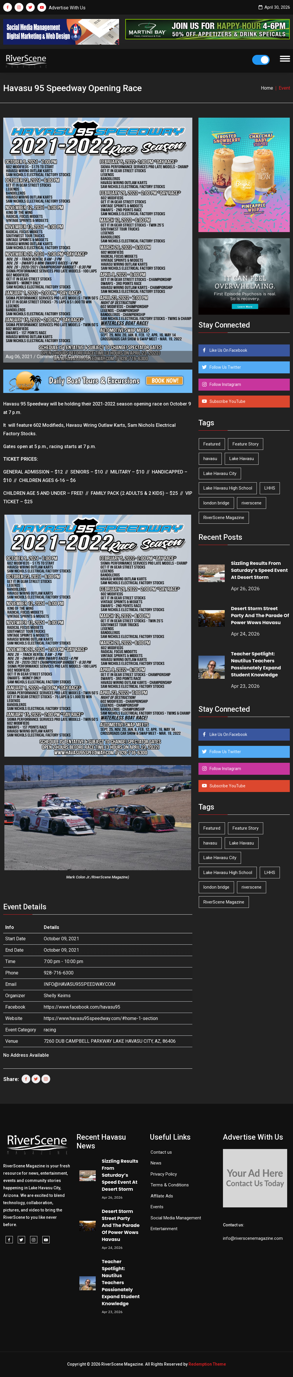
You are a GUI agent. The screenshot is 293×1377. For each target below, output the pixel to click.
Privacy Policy (164, 1174)
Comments (63, 356)
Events (157, 1206)
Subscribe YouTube (227, 401)
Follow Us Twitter (225, 367)
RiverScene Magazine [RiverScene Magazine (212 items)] (223, 517)
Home (267, 88)
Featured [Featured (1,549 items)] (211, 444)
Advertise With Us (67, 8)
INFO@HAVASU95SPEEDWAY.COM (79, 984)
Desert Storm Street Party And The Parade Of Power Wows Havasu (260, 615)
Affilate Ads (162, 1196)
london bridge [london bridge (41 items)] (216, 503)
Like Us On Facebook (228, 350)
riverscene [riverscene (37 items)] (251, 503)
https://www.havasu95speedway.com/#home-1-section (101, 1018)
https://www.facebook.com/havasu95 (82, 1007)
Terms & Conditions (170, 1185)
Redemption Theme (207, 1364)
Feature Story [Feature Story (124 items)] (246, 444)
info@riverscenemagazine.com (253, 1238)
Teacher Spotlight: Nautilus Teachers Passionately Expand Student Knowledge (256, 664)
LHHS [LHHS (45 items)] (269, 488)
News (156, 1163)
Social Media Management (176, 1218)
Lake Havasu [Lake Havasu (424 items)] (241, 458)
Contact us (161, 1152)
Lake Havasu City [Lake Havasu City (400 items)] (219, 473)
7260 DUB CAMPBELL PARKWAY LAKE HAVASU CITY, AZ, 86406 (110, 1041)
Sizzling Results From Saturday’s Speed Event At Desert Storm (259, 570)
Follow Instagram (225, 384)
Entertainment (164, 1228)
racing (50, 1030)
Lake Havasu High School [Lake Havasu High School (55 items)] (227, 488)
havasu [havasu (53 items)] (210, 458)
